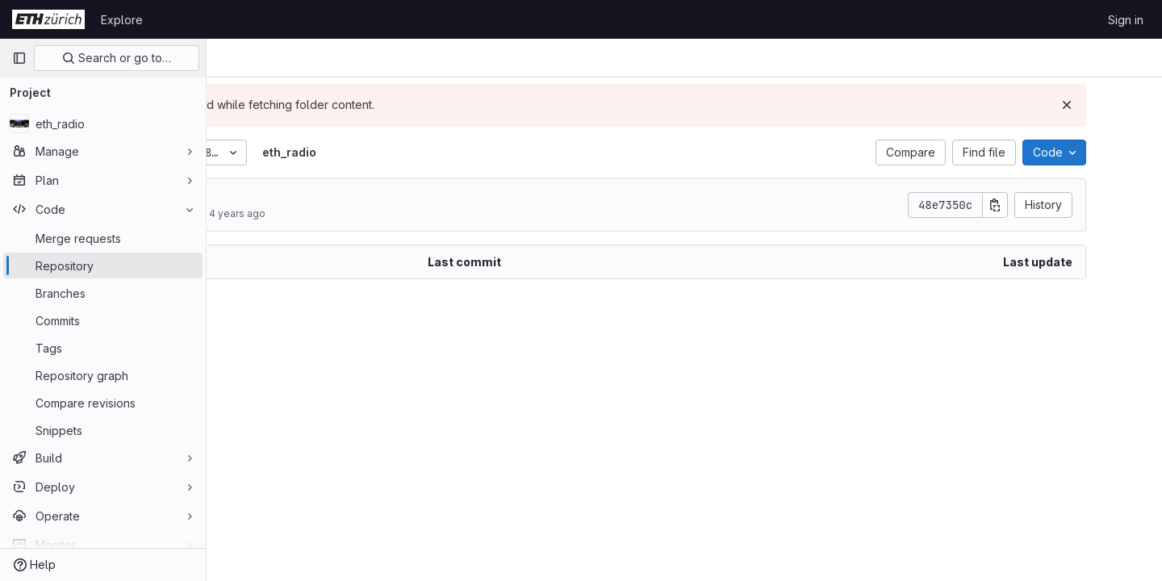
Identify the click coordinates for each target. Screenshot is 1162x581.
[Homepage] (48, 19)
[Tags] (103, 348)
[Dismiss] (1123, 105)
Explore (122, 20)
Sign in (1125, 20)
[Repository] (103, 265)
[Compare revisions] (103, 403)
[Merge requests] (103, 238)
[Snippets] (103, 430)
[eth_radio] (103, 123)
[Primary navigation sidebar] (19, 58)
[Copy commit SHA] (1051, 205)
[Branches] (103, 293)
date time (298, 197)
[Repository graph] (103, 375)
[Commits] (103, 320)
